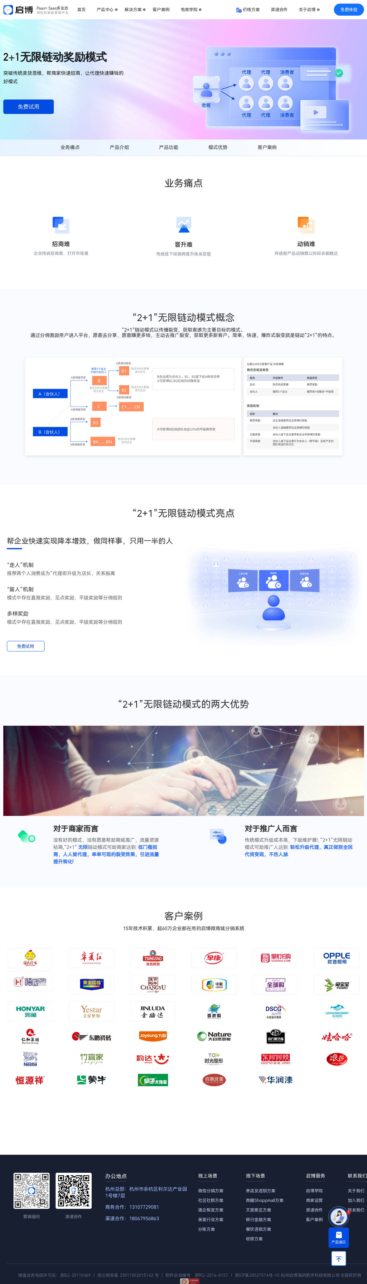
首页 (81, 9)
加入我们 (356, 1200)
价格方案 (251, 9)
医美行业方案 (210, 1219)
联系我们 (356, 1210)
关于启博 (307, 9)
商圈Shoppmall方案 (264, 1200)
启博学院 (314, 1190)
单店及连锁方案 (260, 1190)
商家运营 (314, 1200)
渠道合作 (279, 9)
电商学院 (189, 9)
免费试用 (28, 107)
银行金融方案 (258, 1219)
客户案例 (161, 9)
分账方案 (206, 1229)
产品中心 (105, 9)
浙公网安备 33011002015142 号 (128, 1275)
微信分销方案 (210, 1190)
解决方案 (133, 9)
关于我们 (356, 1190)
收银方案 (254, 1239)
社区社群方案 (210, 1200)
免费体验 (349, 9)
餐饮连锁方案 (258, 1229)
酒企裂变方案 (210, 1210)
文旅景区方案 (258, 1210)
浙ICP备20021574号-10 (257, 1275)
